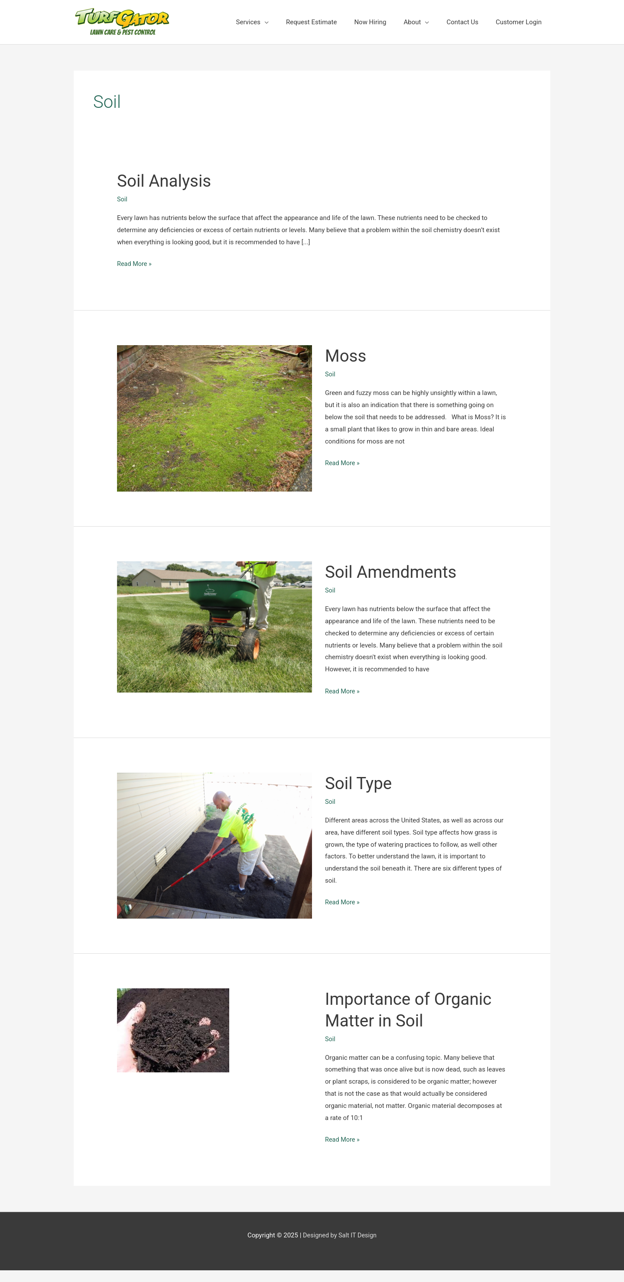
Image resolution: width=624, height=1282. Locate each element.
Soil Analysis (166, 181)
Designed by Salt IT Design (340, 1235)
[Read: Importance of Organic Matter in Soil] (173, 1030)
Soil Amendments (393, 572)
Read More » (135, 264)
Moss (346, 356)
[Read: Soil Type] (214, 845)
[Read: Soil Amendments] (214, 626)
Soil (122, 199)
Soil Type (359, 783)
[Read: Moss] (214, 418)
